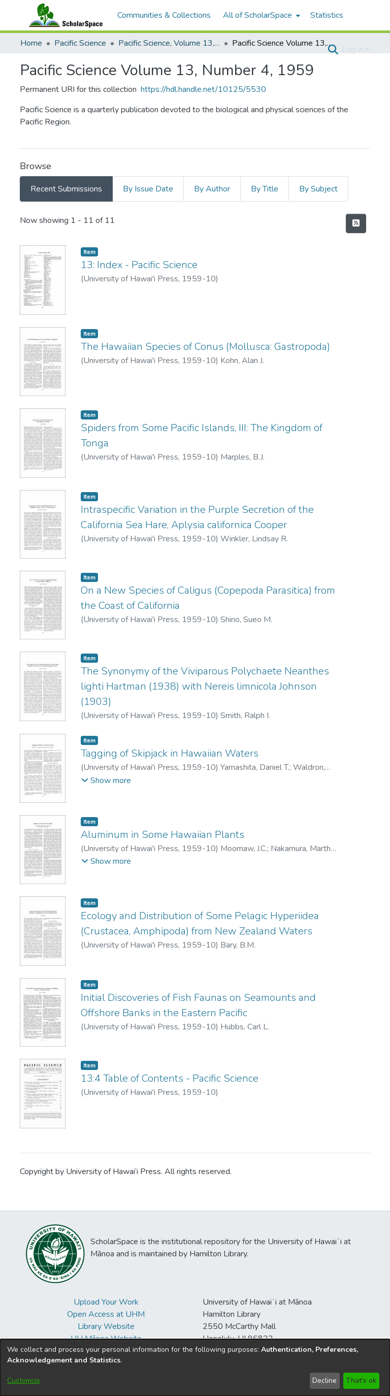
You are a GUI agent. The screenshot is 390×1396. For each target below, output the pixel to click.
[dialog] (195, 1367)
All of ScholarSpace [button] (257, 15)
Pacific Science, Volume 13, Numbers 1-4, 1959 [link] (169, 43)
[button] (333, 50)
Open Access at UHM (106, 1314)
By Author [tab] (212, 188)
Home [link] (31, 43)
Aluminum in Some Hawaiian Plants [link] (162, 834)
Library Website (106, 1326)
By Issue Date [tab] (148, 188)
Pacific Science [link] (80, 43)
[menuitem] (260, 15)
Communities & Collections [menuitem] (164, 15)
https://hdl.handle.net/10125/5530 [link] (203, 89)
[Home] (63, 15)
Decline (324, 1380)
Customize (23, 1380)
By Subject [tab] (318, 188)
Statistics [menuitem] (326, 15)
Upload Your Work (106, 1302)
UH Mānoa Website (106, 1338)
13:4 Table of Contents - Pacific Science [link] (169, 1078)
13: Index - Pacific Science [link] (139, 265)
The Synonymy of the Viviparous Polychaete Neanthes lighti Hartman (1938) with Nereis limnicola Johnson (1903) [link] (205, 686)
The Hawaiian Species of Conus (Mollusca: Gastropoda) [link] (205, 346)
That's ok (361, 1380)
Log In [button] (354, 49)
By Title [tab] (264, 188)
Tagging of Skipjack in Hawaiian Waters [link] (169, 753)
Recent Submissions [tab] (66, 188)
